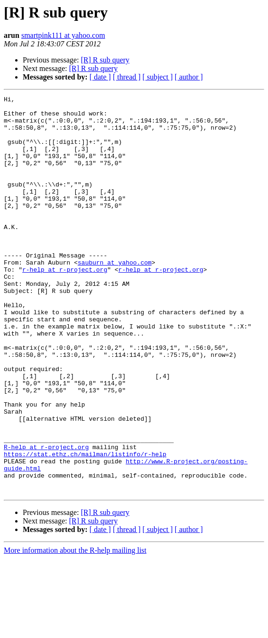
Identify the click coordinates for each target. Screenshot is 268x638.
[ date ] (100, 77)
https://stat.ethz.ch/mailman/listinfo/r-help (85, 526)
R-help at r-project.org (46, 518)
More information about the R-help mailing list (75, 630)
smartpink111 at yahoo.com (63, 35)
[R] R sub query (105, 60)
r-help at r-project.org (64, 305)
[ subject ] (158, 77)
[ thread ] (127, 77)
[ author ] (189, 77)
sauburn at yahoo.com (115, 296)
